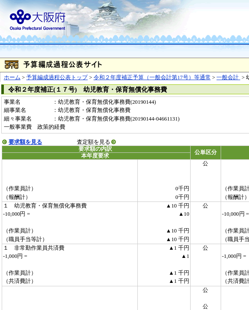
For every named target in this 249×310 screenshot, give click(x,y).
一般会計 (228, 77)
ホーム (12, 77)
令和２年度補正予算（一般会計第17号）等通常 (152, 77)
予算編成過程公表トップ (57, 77)
